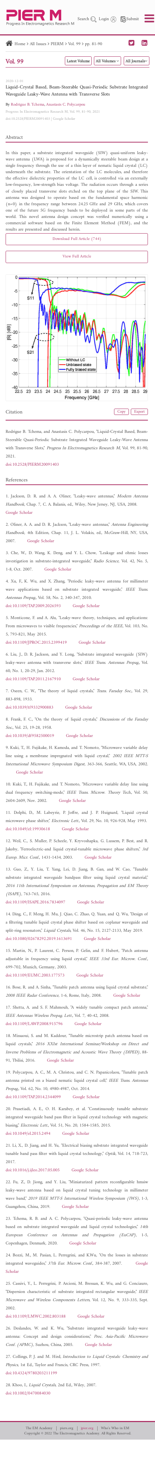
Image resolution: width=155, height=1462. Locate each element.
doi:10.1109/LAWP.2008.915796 (34, 1024)
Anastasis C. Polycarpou (65, 104)
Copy (121, 412)
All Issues (38, 44)
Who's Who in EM (115, 1428)
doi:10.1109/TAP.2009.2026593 (33, 606)
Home (20, 44)
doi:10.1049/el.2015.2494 (28, 1134)
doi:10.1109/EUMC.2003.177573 (35, 976)
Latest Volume (78, 61)
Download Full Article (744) (77, 239)
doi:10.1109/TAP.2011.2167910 (33, 679)
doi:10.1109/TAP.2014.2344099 (33, 1097)
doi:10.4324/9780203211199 (31, 1373)
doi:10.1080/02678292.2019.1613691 (39, 939)
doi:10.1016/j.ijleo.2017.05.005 (33, 1170)
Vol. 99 (74, 44)
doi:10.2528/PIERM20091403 (28, 119)
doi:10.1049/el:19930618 (28, 829)
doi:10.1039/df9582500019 (30, 736)
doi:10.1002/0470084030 (28, 1393)
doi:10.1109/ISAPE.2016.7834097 (35, 902)
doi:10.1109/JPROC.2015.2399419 (36, 643)
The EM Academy (39, 1428)
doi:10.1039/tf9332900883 (29, 708)
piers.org (66, 1428)
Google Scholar (64, 119)
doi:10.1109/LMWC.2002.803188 (36, 1317)
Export (139, 412)
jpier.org (87, 1428)
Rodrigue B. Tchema (27, 104)
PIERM (57, 44)
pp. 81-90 (93, 44)
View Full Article (77, 256)
